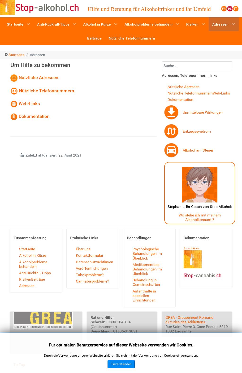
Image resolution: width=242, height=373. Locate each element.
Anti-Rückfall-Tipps (35, 273)
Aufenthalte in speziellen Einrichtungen (144, 295)
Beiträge (38, 279)
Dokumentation (34, 116)
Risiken (25, 279)
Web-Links (25, 103)
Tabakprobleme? (90, 275)
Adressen (27, 285)
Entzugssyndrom (197, 131)
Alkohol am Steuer (198, 150)
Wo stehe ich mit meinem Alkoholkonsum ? (200, 217)
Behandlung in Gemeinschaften (146, 282)
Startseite (27, 249)
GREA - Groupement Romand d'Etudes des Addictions (189, 319)
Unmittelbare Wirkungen (203, 112)
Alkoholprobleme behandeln (33, 264)
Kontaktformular (89, 255)
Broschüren (191, 248)
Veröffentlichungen (92, 268)
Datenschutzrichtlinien (94, 262)
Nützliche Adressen (38, 78)
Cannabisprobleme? (92, 281)
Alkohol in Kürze (32, 255)
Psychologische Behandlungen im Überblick (147, 253)
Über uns (83, 249)
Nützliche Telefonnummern (47, 90)
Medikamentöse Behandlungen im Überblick (147, 269)
